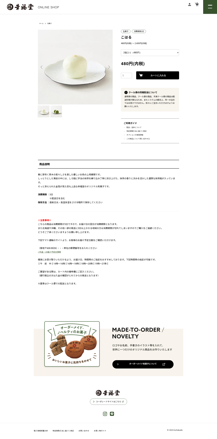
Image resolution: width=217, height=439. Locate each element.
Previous (42, 67)
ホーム (41, 23)
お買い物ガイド (112, 431)
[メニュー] (210, 7)
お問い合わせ (93, 431)
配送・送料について (134, 127)
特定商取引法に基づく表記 (137, 131)
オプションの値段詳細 (135, 135)
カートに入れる (157, 75)
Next (108, 67)
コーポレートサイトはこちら (108, 402)
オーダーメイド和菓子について (143, 364)
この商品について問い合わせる (139, 139)
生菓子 (50, 23)
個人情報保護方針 (42, 431)
